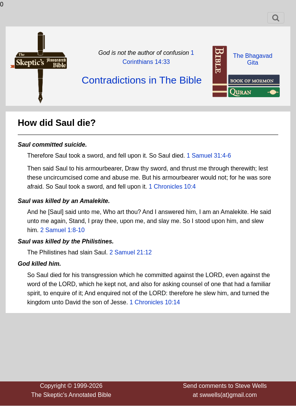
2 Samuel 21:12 (130, 252)
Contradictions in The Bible (142, 80)
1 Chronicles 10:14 (155, 302)
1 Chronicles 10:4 (172, 186)
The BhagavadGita (252, 59)
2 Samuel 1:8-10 (62, 230)
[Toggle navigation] (275, 17)
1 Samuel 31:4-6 (209, 155)
